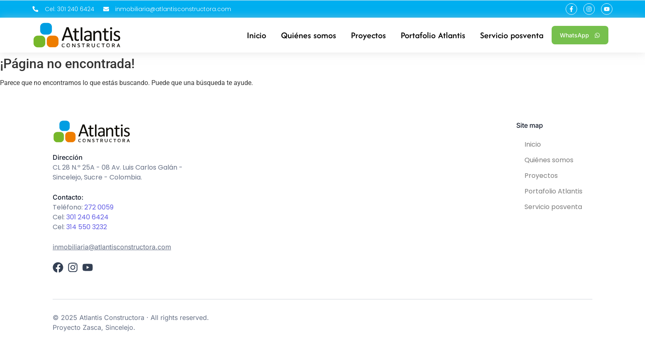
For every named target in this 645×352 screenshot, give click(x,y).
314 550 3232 (86, 227)
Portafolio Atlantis (553, 191)
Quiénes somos (548, 160)
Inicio (532, 144)
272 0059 (99, 207)
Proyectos (541, 175)
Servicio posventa (553, 207)
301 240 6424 (87, 217)
